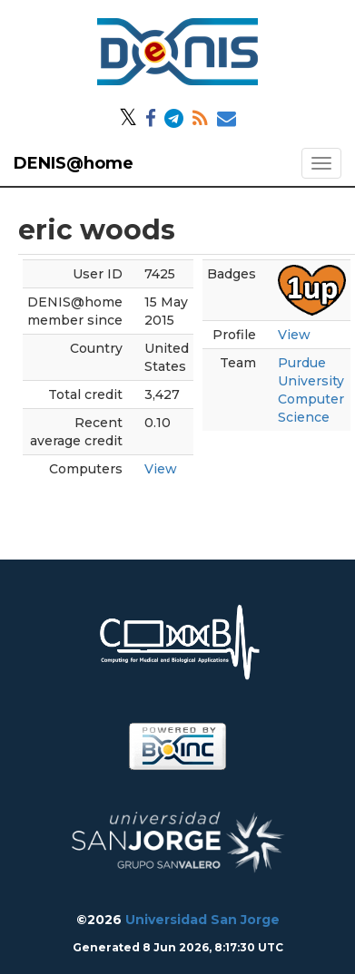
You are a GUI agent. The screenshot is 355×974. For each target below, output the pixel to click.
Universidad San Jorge (202, 919)
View (160, 469)
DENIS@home (73, 163)
